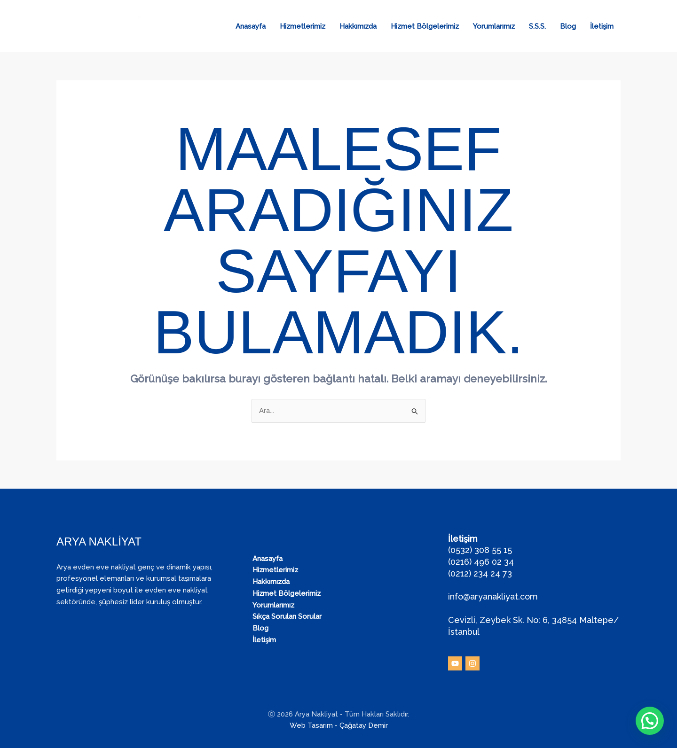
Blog (568, 26)
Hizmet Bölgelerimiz (425, 26)
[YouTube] (455, 663)
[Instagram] (472, 663)
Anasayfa (251, 26)
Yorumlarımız (494, 26)
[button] (650, 721)
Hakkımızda (358, 26)
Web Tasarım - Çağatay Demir (339, 725)
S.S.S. (537, 26)
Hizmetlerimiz (302, 26)
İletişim (602, 26)
